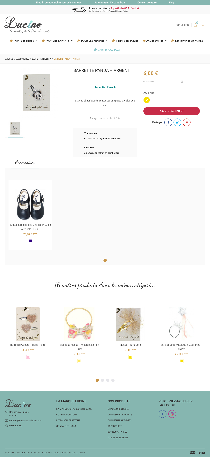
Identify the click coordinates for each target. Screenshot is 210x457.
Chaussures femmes (119, 420)
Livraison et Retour (68, 420)
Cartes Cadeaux (109, 49)
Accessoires (25, 162)
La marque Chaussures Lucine (74, 409)
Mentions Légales (43, 452)
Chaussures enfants (120, 414)
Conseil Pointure (66, 414)
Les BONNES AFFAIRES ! (189, 40)
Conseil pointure (147, 2)
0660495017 (15, 425)
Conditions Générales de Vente (69, 452)
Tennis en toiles (127, 40)
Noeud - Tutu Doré (130, 344)
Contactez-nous (66, 426)
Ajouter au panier (171, 111)
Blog (171, 2)
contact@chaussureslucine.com (63, 2)
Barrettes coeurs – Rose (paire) (28, 344)
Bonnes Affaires (117, 431)
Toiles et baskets (118, 437)
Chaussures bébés (118, 409)
